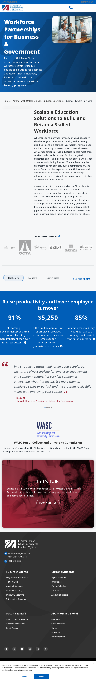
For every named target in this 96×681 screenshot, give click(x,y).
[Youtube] (22, 649)
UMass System (58, 636)
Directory (55, 632)
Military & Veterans (15, 595)
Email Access (57, 590)
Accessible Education (15, 623)
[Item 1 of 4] (45, 407)
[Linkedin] (30, 649)
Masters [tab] (32, 277)
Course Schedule (58, 586)
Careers (55, 628)
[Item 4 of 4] (51, 407)
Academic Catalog (14, 590)
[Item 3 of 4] (49, 407)
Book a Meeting (47, 503)
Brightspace (56, 581)
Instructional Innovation (17, 619)
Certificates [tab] (53, 277)
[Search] (79, 7)
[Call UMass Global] (71, 7)
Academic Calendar (14, 586)
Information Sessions (16, 599)
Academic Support (59, 595)
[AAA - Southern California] (9, 247)
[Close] (93, 663)
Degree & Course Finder (17, 577)
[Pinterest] (45, 649)
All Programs (81, 279)
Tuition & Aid (12, 581)
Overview (55, 619)
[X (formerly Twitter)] (14, 649)
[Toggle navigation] (88, 7)
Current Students (9, 1)
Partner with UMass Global (26, 100)
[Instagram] (38, 649)
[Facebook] (6, 649)
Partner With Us (87, 1)
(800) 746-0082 (14, 561)
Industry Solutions (53, 100)
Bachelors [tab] (13, 277)
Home (6, 100)
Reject (24, 676)
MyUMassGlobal (58, 577)
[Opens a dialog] (59, 236)
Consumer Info (58, 623)
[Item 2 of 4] (47, 407)
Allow (41, 676)
